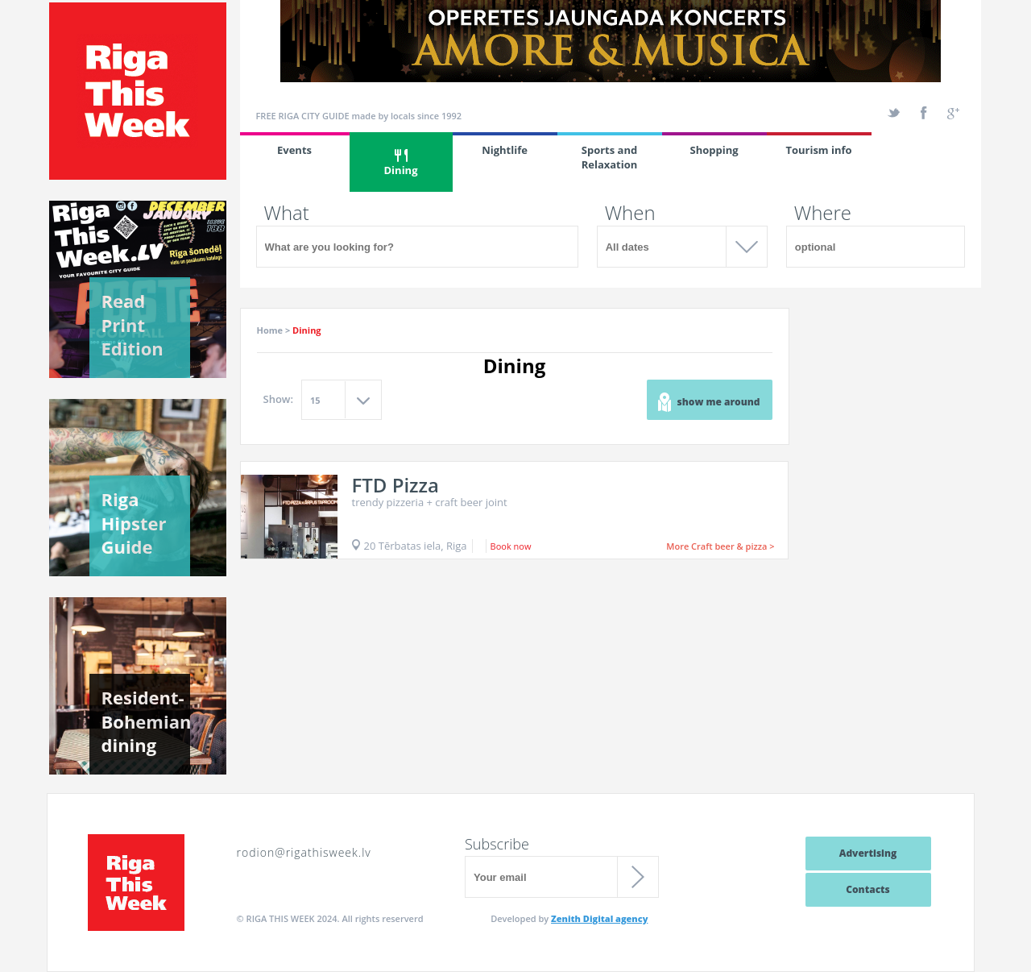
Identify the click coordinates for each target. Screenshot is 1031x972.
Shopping (713, 150)
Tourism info (818, 150)
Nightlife (505, 150)
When (630, 213)
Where (822, 213)
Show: (278, 399)
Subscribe (497, 844)
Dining (401, 163)
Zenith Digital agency (599, 918)
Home (270, 330)
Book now (511, 546)
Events (294, 150)
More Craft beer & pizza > (720, 546)
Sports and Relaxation (610, 157)
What (286, 213)
